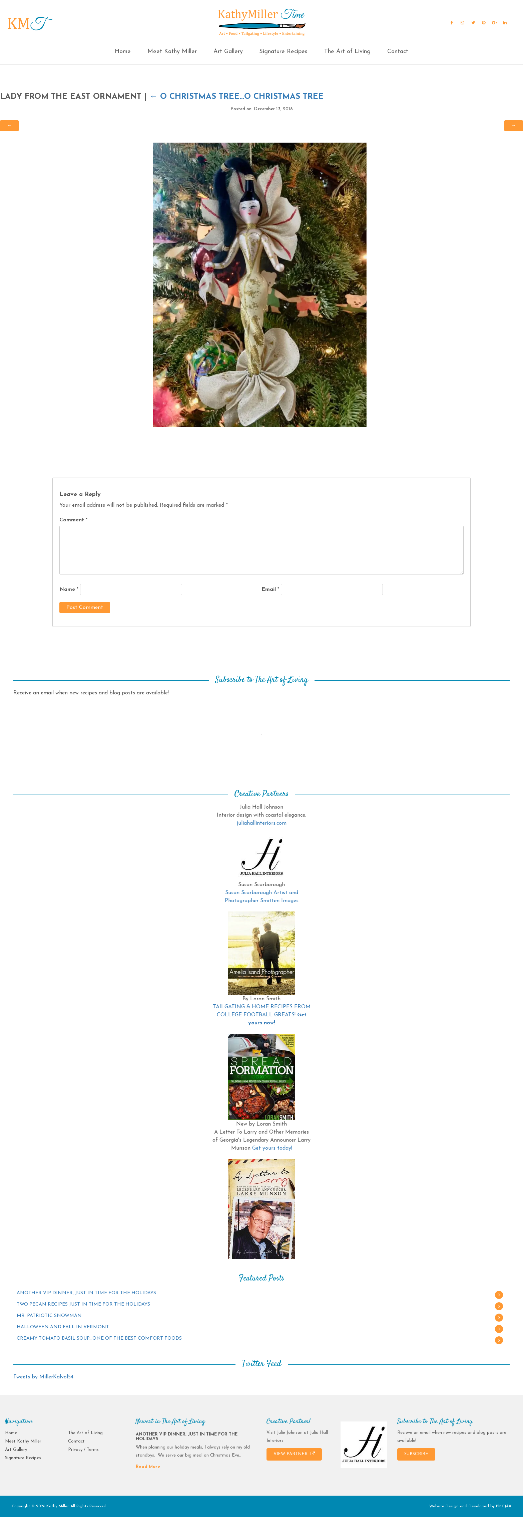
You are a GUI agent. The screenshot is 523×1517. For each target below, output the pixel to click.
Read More (148, 1467)
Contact (397, 51)
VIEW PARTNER (294, 1454)
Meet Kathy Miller (172, 51)
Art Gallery (228, 51)
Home (123, 51)
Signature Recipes (283, 51)
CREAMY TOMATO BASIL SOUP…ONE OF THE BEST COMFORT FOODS (99, 1338)
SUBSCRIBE (416, 1454)
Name (68, 589)
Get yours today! (272, 1148)
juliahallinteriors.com (262, 823)
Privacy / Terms (83, 1450)
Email (270, 589)
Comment (73, 520)
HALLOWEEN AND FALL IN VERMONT (63, 1327)
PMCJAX (503, 1506)
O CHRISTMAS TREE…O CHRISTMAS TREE (236, 97)
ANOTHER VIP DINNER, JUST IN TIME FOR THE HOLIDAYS (86, 1293)
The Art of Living (347, 51)
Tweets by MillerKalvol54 (43, 1377)
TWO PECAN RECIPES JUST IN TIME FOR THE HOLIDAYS (83, 1304)
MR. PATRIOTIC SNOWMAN (49, 1315)
